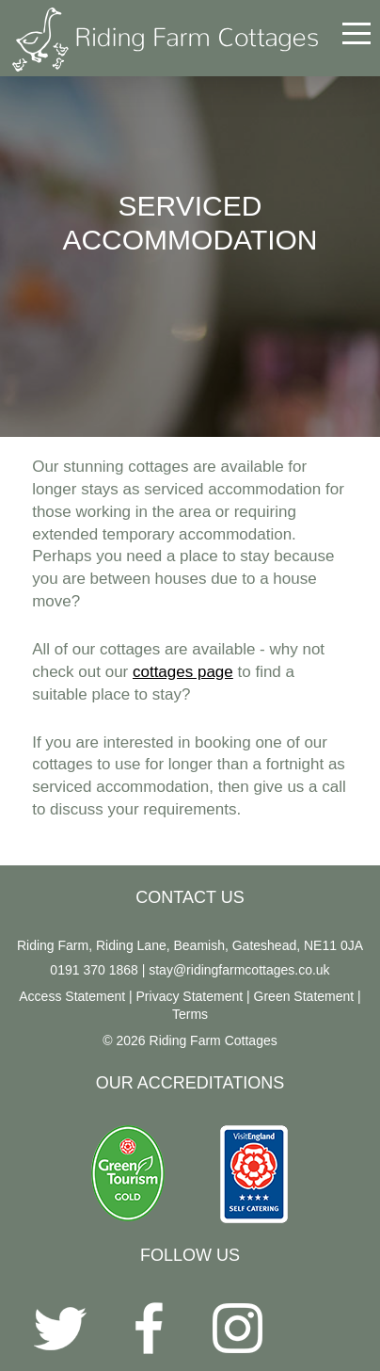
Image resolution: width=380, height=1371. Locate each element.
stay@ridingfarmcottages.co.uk (239, 969)
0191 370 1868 (93, 969)
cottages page (183, 672)
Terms (190, 1014)
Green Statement (304, 996)
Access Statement (72, 996)
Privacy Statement (190, 996)
